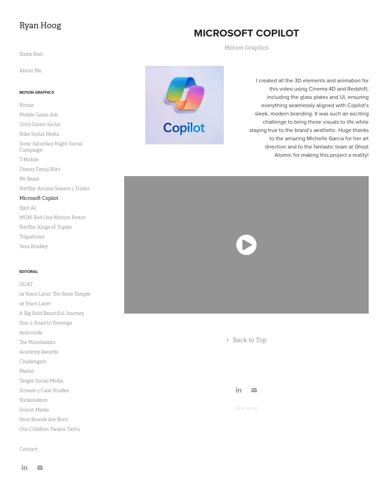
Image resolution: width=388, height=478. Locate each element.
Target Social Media (41, 381)
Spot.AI (27, 208)
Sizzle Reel (31, 54)
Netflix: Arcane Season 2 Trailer (54, 188)
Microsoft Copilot (39, 198)
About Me (30, 71)
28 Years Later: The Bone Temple (54, 294)
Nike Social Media (39, 134)
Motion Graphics (36, 92)
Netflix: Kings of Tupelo (45, 227)
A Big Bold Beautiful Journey (51, 313)
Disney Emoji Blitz (39, 169)
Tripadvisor (32, 237)
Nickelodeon (33, 400)
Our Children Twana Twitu (49, 429)
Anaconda (30, 332)
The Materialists (37, 342)
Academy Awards (38, 352)
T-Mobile (29, 159)
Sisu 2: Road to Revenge (45, 323)
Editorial (28, 271)
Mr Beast (29, 179)
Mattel (26, 371)
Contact (28, 449)
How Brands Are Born (43, 419)
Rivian (26, 105)
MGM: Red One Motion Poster (52, 217)
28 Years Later (35, 304)
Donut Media (34, 410)
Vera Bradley (33, 246)
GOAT (26, 284)
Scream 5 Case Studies (44, 390)
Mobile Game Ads (38, 115)
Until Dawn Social (39, 124)
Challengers (32, 361)
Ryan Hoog (40, 25)
